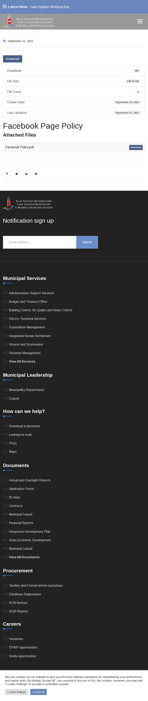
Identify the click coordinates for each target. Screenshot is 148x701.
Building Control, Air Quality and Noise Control (40, 310)
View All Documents (24, 557)
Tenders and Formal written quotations (36, 585)
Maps (13, 451)
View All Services (22, 361)
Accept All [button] (38, 691)
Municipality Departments (26, 390)
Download (12, 58)
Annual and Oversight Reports (30, 480)
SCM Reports (18, 611)
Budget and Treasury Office (28, 301)
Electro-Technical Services (27, 318)
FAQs (13, 443)
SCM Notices (18, 602)
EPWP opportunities (23, 647)
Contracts (16, 506)
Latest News (18, 7)
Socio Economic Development (30, 540)
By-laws (14, 497)
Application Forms (21, 488)
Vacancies (16, 639)
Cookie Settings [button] (16, 691)
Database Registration (25, 594)
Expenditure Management (27, 327)
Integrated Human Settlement (30, 336)
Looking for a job (20, 434)
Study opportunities (22, 656)
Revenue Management (25, 353)
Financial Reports (21, 523)
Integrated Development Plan (29, 531)
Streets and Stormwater (26, 344)
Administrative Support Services (31, 293)
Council (14, 398)
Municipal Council (20, 514)
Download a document (24, 426)
